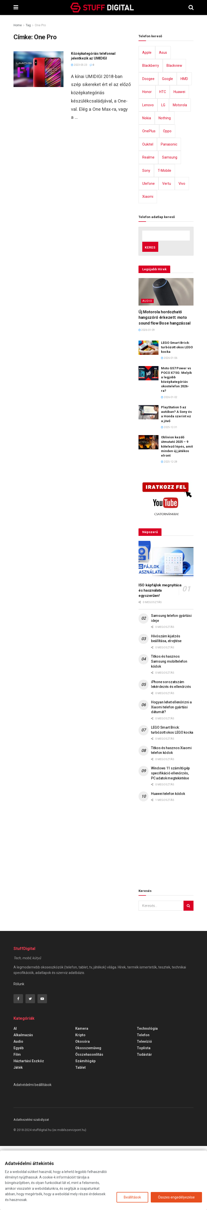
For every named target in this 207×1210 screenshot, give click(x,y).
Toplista (143, 1112)
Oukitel (147, 208)
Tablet (80, 1131)
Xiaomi (147, 261)
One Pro (40, 25)
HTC (162, 156)
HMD (184, 143)
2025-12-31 (169, 491)
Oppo (167, 195)
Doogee (148, 143)
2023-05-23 (79, 98)
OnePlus (149, 195)
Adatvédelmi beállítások (33, 1149)
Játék (18, 1131)
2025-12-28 (169, 526)
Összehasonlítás (89, 1118)
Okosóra (82, 1105)
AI (15, 1092)
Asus (163, 117)
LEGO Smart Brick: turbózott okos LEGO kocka (177, 411)
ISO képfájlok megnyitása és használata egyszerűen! (160, 654)
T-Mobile (164, 235)
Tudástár (144, 1118)
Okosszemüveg (88, 1112)
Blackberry (150, 130)
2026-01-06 (169, 422)
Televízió (144, 1105)
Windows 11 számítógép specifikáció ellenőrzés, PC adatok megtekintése (170, 837)
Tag (28, 25)
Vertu (166, 248)
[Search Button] (189, 970)
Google (167, 143)
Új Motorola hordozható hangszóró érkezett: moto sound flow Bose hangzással (164, 382)
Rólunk (19, 1048)
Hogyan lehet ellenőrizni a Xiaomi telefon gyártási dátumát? (171, 771)
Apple (147, 117)
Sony (146, 235)
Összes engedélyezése (176, 1197)
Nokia (146, 182)
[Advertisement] (72, 59)
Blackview (174, 130)
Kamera (81, 1092)
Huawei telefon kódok (168, 858)
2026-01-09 (146, 394)
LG (163, 169)
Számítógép (85, 1125)
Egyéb (19, 1112)
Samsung (169, 222)
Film (17, 1118)
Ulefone (148, 248)
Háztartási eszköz (29, 1125)
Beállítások (132, 1197)
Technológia (147, 1092)
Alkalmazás (23, 1099)
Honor (147, 156)
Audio (147, 365)
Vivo (181, 248)
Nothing (164, 182)
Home (18, 25)
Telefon (143, 1099)
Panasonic (169, 208)
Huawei (179, 156)
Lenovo (148, 169)
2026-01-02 (169, 461)
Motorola (180, 169)
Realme (148, 222)
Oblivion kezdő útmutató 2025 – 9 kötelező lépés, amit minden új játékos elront (177, 511)
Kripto (80, 1099)
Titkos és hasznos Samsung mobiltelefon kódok (169, 725)
